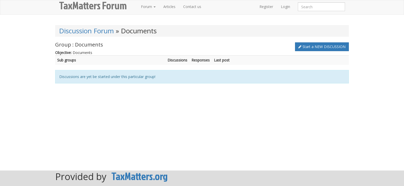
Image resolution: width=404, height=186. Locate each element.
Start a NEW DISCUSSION (322, 46)
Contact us (192, 6)
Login (285, 6)
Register (266, 6)
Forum (148, 6)
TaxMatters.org (139, 176)
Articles (169, 6)
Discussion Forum (86, 30)
